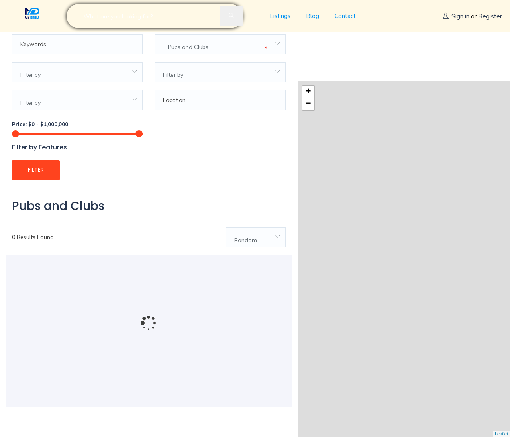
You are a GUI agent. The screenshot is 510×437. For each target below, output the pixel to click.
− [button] (308, 55)
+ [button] (308, 43)
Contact (345, 16)
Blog (312, 16)
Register (490, 16)
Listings (280, 16)
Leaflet (501, 433)
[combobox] (220, 55)
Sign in (460, 16)
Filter (36, 180)
